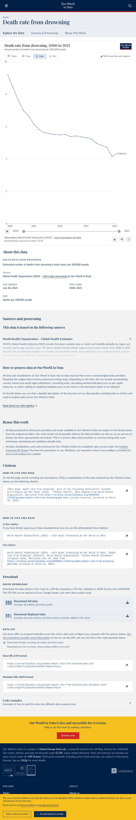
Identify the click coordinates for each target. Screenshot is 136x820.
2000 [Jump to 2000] (16, 231)
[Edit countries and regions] (115, 56)
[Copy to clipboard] (123, 491)
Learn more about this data (67, 238)
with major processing (55, 276)
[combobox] (130, 6)
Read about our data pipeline (20, 406)
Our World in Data (68, 5)
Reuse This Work (75, 33)
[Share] (121, 239)
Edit (117, 56)
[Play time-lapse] (7, 231)
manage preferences (48, 805)
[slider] (24, 231)
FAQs (24, 765)
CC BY (40, 241)
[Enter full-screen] (129, 239)
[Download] (114, 239)
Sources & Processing (44, 33)
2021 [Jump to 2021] (127, 231)
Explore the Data (13, 33)
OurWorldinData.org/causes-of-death (20, 241)
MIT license (34, 762)
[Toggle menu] (6, 5)
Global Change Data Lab (52, 754)
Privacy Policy (28, 805)
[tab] (12, 56)
